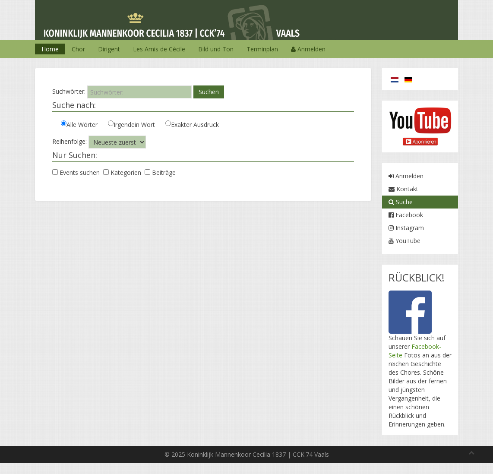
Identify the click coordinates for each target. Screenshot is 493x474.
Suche (401, 202)
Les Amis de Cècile (159, 49)
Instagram (406, 228)
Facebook (406, 215)
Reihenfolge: (69, 141)
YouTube (404, 241)
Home (50, 49)
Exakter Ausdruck (192, 124)
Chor (78, 49)
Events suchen (76, 172)
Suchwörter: (68, 91)
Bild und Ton (216, 49)
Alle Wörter (79, 124)
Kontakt (403, 189)
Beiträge (161, 172)
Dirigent (109, 49)
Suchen (209, 92)
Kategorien (123, 172)
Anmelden (308, 49)
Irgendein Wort (131, 124)
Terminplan (262, 49)
